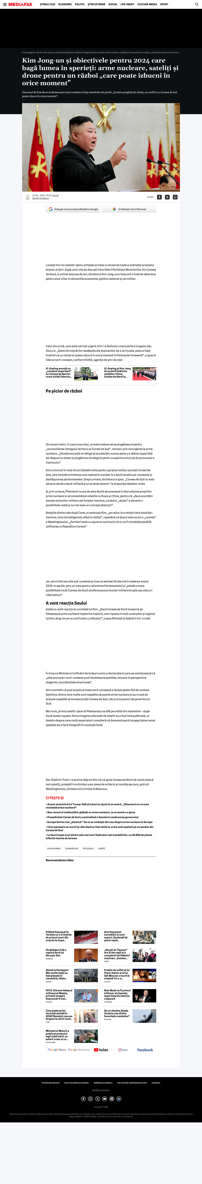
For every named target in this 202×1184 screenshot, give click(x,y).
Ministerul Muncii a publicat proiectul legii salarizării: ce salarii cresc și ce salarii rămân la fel (57, 1035)
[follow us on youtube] (101, 1050)
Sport (164, 4)
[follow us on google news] (57, 1050)
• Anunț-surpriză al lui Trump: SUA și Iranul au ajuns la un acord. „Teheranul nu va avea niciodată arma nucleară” (97, 806)
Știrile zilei (47, 4)
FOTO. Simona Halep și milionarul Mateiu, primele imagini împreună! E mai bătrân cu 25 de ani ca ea (59, 994)
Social (112, 4)
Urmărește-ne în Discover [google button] (129, 209)
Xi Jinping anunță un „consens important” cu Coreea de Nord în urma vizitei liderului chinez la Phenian (58, 372)
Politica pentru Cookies (76, 1083)
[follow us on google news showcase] (79, 1050)
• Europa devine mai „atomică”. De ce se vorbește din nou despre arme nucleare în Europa (99, 822)
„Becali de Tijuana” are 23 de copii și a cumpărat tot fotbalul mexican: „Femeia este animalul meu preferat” (117, 954)
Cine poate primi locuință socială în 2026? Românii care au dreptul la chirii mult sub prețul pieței (59, 1014)
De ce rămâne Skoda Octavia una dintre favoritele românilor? (117, 1013)
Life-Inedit (127, 4)
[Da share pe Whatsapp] (175, 197)
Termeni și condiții (103, 1083)
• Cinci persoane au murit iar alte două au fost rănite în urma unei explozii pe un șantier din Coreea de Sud (100, 828)
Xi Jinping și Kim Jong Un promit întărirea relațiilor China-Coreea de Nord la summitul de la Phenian (117, 372)
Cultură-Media (147, 4)
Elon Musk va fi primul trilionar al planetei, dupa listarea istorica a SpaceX (117, 994)
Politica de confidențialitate (132, 1083)
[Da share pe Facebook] (159, 197)
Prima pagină (28, 52)
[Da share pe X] (167, 197)
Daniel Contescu (40, 198)
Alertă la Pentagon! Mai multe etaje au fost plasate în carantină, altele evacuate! (57, 974)
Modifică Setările (101, 1090)
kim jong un (88, 848)
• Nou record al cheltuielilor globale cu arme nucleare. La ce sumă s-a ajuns (90, 812)
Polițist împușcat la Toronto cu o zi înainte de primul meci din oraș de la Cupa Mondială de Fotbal (59, 936)
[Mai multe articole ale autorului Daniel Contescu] (27, 197)
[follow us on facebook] (145, 1050)
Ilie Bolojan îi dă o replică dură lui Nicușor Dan (56, 953)
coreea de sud (71, 848)
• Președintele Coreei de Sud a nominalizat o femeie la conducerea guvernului (92, 817)
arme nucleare (54, 848)
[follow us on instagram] (123, 1050)
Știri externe (96, 4)
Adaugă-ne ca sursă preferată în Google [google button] (73, 209)
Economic (65, 4)
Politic (80, 4)
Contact (156, 1083)
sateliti (101, 848)
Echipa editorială (50, 1083)
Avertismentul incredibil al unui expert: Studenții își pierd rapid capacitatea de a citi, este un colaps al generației (116, 936)
